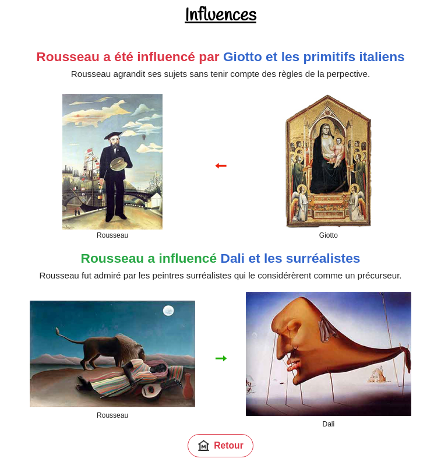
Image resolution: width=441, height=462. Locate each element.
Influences (220, 15)
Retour (220, 445)
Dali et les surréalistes (290, 258)
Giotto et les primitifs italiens (314, 56)
